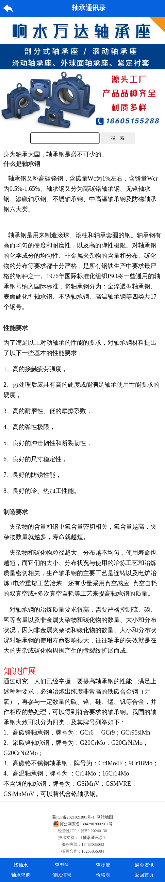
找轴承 (21, 865)
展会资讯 (144, 865)
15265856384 (93, 851)
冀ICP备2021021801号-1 (73, 817)
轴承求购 (20, 875)
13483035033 (93, 844)
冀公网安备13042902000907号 (83, 824)
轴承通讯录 (89, 8)
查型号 (62, 865)
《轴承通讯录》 (93, 837)
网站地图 (105, 817)
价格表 (103, 875)
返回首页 (144, 875)
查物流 (103, 865)
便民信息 (61, 875)
